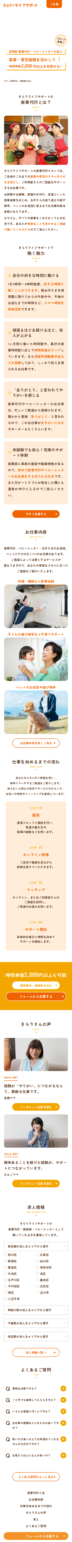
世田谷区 (46, 1267)
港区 (11, 1292)
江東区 (44, 1255)
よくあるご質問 (36, 1526)
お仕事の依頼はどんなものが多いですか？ (35, 1425)
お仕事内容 (36, 1499)
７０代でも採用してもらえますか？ (34, 1400)
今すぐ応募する (36, 514)
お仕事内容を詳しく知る (36, 743)
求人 (36, 1519)
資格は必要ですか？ (24, 1388)
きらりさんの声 (36, 1513)
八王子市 (14, 1299)
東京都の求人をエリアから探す (28, 1246)
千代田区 (14, 1286)
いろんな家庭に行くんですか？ (31, 1411)
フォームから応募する (36, 996)
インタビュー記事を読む (36, 1107)
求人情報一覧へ (36, 1352)
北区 (43, 1273)
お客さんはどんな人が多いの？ (31, 1455)
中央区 (12, 1273)
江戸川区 (14, 1280)
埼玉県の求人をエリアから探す (28, 1336)
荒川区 (12, 1255)
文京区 (44, 1286)
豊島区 (12, 1267)
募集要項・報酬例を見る (36, 985)
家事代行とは (36, 1493)
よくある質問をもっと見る (36, 1477)
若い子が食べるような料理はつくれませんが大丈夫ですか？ (35, 1441)
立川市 (44, 1292)
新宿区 (12, 1261)
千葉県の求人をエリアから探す (28, 1323)
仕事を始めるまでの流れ (36, 1506)
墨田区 (44, 1280)
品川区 (44, 1261)
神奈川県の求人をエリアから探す (30, 1310)
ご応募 (54, 4)
